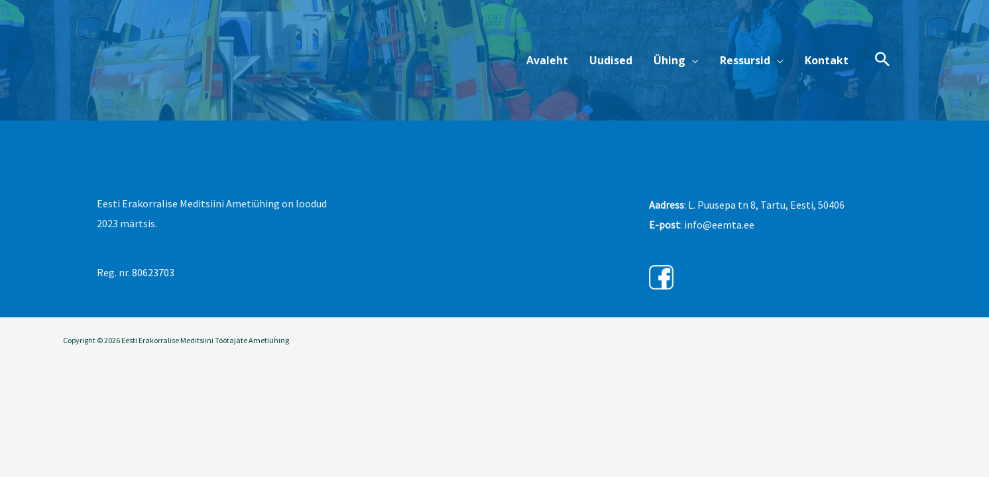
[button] (676, 60)
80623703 (153, 272)
